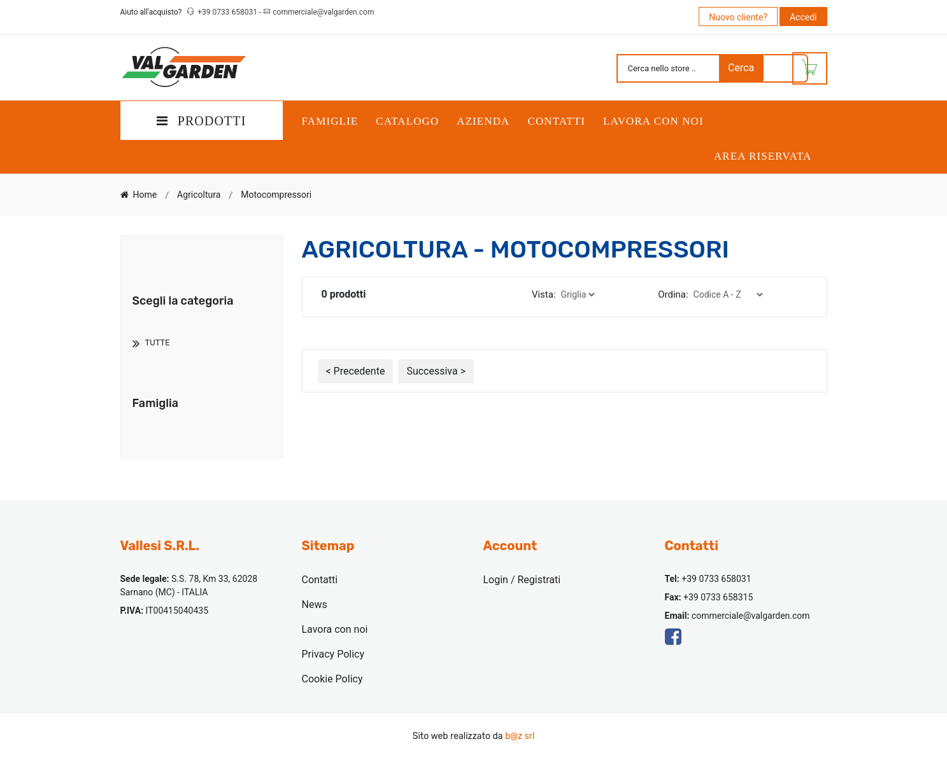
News (314, 604)
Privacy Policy (333, 654)
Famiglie (330, 121)
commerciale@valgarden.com (323, 12)
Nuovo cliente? (738, 17)
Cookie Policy (332, 679)
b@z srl (519, 736)
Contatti (556, 121)
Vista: (544, 294)
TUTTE (157, 342)
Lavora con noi (653, 121)
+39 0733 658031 (228, 12)
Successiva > (436, 371)
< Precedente (355, 371)
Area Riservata (763, 156)
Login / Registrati (522, 580)
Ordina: (673, 294)
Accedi (803, 17)
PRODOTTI (201, 121)
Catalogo (407, 121)
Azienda (483, 121)
